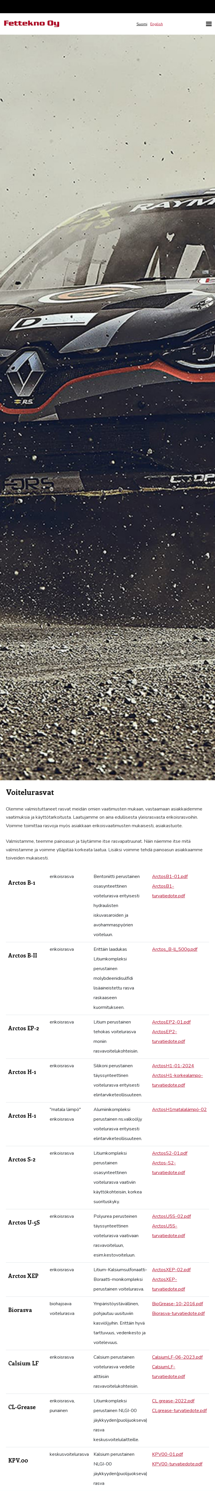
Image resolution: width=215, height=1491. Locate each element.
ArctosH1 (162, 1109)
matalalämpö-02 (189, 1109)
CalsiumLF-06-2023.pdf (177, 1357)
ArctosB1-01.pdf (170, 876)
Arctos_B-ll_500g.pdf (174, 949)
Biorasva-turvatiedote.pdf (178, 1313)
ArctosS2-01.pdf (169, 1153)
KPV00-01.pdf (167, 1454)
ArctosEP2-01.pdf (171, 1022)
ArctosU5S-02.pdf (171, 1216)
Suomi (141, 24)
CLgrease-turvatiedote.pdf (179, 1410)
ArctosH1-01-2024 (173, 1066)
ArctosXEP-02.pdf (171, 1270)
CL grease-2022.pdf (173, 1401)
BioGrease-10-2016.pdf (177, 1304)
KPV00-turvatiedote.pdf (177, 1464)
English (156, 24)
